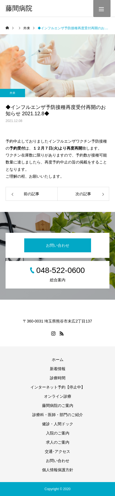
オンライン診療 (57, 396)
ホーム (57, 359)
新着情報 (57, 368)
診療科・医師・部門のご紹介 (57, 414)
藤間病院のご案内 (57, 405)
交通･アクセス (57, 451)
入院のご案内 (57, 433)
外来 (12, 92)
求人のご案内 (57, 442)
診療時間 (57, 378)
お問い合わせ (57, 245)
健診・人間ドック (57, 424)
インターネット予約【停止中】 (57, 387)
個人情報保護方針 (57, 470)
